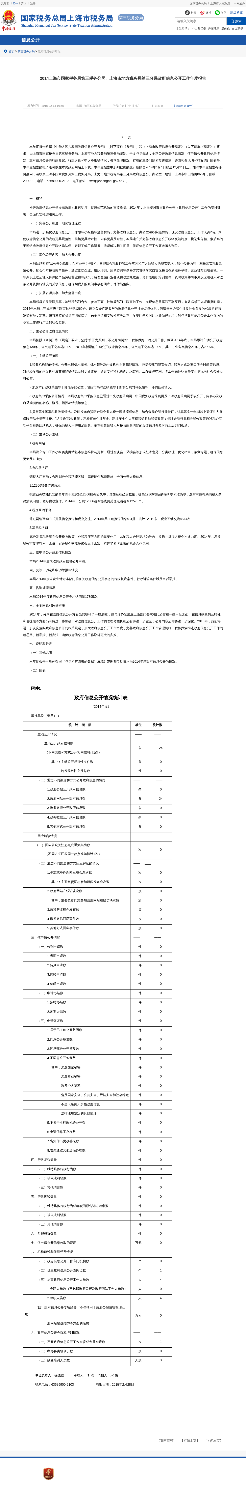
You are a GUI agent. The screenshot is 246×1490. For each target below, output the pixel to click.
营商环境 (213, 28)
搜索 (234, 21)
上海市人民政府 (220, 3)
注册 (33, 3)
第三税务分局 (26, 51)
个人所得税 (199, 28)
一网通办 (239, 3)
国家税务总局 (198, 3)
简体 (15, 3)
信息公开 (30, 39)
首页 (12, 51)
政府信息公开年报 (49, 51)
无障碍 (5, 3)
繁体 (23, 3)
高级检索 (236, 12)
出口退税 (237, 28)
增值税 (225, 28)
